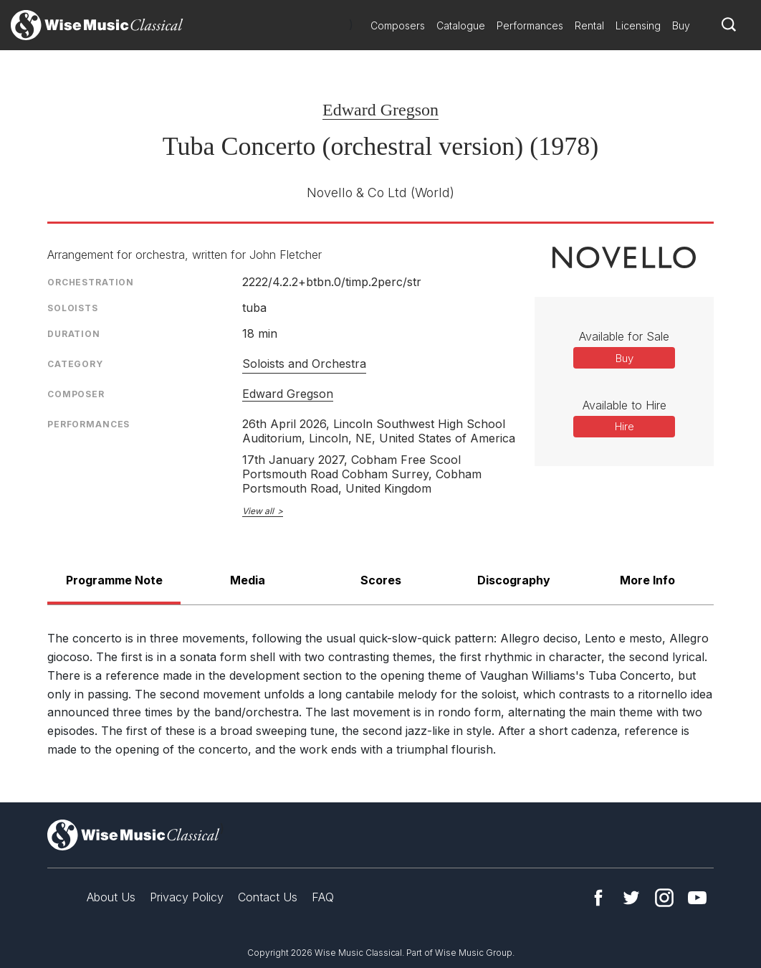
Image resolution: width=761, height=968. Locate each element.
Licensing (638, 25)
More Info (647, 580)
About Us (111, 897)
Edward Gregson (380, 109)
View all (258, 511)
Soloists (72, 308)
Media (247, 580)
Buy (681, 25)
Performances (530, 25)
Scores (380, 580)
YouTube (697, 897)
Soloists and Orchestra (304, 363)
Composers (397, 25)
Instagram (664, 897)
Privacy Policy (187, 897)
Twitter (631, 897)
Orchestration (90, 282)
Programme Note (114, 580)
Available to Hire (624, 405)
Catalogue (460, 25)
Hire (624, 426)
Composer (76, 394)
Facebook (598, 897)
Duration (73, 333)
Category (75, 364)
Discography (513, 580)
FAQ (323, 897)
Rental (589, 25)
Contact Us (267, 897)
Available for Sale (624, 336)
